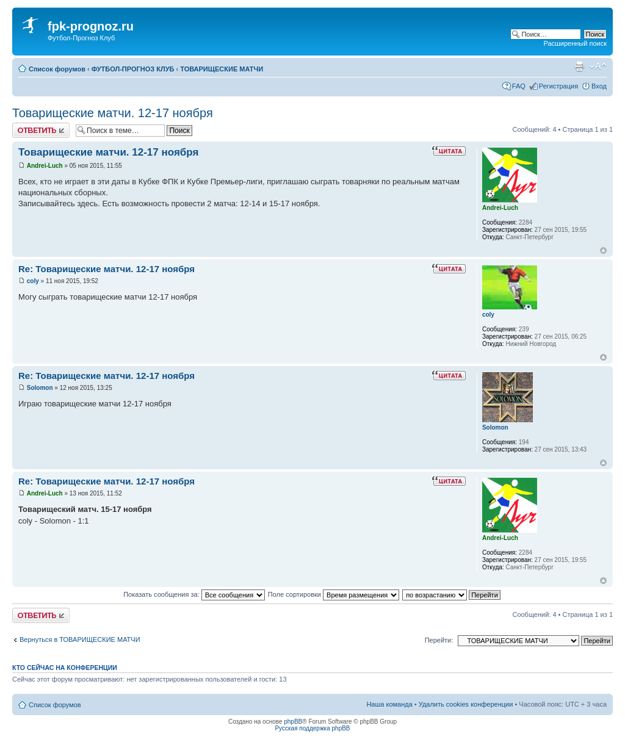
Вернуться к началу (603, 250)
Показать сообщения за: (194, 594)
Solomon (40, 387)
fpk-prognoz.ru (91, 26)
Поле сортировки (333, 594)
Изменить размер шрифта (598, 66)
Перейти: (439, 640)
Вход (599, 86)
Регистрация (558, 86)
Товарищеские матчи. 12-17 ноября (112, 113)
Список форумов (57, 69)
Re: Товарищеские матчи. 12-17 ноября (106, 269)
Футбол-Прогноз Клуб (81, 37)
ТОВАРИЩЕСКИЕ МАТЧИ (221, 69)
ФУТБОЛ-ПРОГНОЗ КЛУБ (133, 69)
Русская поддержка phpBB (312, 728)
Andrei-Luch (45, 165)
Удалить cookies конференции (466, 704)
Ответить (41, 130)
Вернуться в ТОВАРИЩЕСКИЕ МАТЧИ (80, 639)
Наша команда (389, 704)
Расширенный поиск (575, 43)
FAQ (519, 86)
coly (33, 281)
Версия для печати (579, 66)
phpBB (293, 721)
